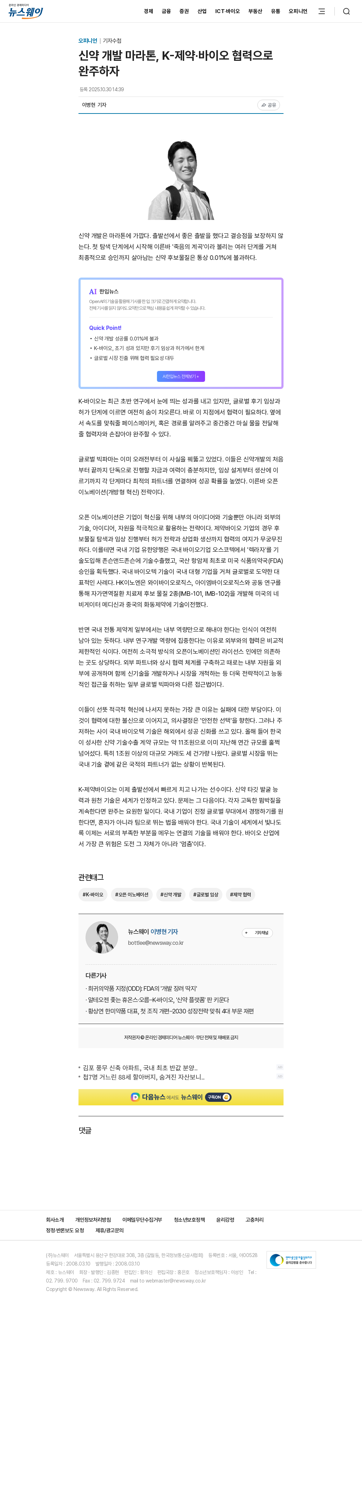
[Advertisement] (181, 544)
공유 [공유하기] (268, 105)
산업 (202, 11)
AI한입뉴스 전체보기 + (181, 376)
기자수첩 (112, 40)
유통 (276, 11)
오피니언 (298, 11)
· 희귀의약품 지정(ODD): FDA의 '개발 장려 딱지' (141, 1137)
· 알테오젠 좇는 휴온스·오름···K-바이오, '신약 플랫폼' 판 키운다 (157, 1148)
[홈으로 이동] (25, 11)
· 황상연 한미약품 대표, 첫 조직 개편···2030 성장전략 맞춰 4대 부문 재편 (170, 1159)
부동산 (256, 11)
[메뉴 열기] (322, 11)
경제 (148, 11)
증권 (184, 11)
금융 (166, 11)
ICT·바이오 (227, 11)
